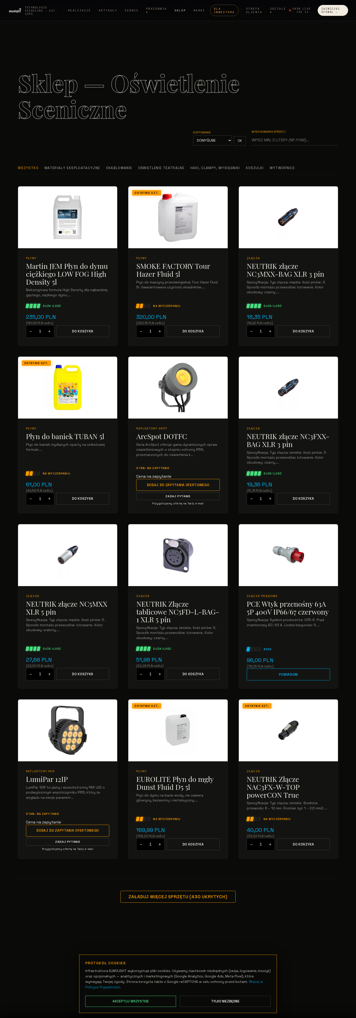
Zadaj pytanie (177, 496)
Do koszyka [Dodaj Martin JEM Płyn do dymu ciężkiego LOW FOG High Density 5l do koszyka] (82, 331)
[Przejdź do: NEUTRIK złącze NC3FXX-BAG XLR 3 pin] (288, 388)
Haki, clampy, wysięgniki (215, 168)
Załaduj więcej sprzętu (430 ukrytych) (178, 896)
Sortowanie (202, 132)
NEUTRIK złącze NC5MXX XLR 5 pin (66, 608)
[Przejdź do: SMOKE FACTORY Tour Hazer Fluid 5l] (177, 217)
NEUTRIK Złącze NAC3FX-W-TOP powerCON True (273, 787)
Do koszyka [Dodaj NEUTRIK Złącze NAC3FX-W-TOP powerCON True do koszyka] (303, 844)
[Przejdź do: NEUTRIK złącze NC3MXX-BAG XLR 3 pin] (288, 217)
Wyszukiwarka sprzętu (269, 131)
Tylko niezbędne (225, 1001)
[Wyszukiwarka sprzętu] (295, 140)
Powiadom (288, 674)
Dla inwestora (224, 10)
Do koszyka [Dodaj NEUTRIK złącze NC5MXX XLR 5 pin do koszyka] (82, 674)
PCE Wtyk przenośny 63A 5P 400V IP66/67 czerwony (288, 608)
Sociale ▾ (278, 10)
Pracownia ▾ (156, 10)
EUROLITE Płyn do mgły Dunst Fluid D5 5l (174, 783)
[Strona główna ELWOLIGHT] (36, 10)
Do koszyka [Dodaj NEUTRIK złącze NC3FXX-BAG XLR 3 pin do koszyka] (303, 499)
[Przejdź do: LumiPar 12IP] (67, 730)
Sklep (180, 10)
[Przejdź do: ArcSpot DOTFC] (177, 388)
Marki (199, 10)
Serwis (132, 10)
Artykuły (108, 10)
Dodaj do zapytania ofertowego (178, 485)
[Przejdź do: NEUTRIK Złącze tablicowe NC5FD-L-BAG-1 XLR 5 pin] (177, 555)
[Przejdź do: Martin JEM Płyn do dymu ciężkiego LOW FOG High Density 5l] (67, 217)
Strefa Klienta (254, 10)
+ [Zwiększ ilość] (49, 331)
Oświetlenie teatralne (161, 168)
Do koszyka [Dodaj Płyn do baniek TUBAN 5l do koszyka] (82, 499)
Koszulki (255, 168)
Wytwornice (282, 168)
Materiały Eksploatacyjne (72, 168)
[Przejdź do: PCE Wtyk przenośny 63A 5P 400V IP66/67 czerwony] (288, 555)
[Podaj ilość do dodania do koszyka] (40, 331)
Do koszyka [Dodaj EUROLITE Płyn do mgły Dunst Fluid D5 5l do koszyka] (193, 844)
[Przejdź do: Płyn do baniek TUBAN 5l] (67, 388)
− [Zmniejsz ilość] (30, 331)
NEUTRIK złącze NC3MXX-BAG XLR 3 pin (285, 270)
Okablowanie (119, 168)
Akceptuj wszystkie (130, 1001)
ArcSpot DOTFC (161, 436)
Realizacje (79, 10)
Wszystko (28, 168)
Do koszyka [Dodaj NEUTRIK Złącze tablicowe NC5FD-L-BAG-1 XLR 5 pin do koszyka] (193, 674)
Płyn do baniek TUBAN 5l (65, 436)
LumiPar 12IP (47, 779)
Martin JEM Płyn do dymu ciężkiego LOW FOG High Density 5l (67, 274)
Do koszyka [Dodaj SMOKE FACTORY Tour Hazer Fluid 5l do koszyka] (193, 331)
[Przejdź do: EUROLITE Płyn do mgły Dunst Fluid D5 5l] (177, 730)
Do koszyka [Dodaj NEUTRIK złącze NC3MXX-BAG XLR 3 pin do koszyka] (303, 331)
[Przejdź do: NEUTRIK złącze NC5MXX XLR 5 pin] (67, 555)
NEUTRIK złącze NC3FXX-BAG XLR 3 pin (288, 440)
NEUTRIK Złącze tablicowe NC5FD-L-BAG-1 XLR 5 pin (177, 611)
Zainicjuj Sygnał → (330, 10)
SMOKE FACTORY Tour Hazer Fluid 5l (173, 270)
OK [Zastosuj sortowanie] (240, 141)
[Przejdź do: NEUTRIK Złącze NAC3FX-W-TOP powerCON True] (288, 730)
